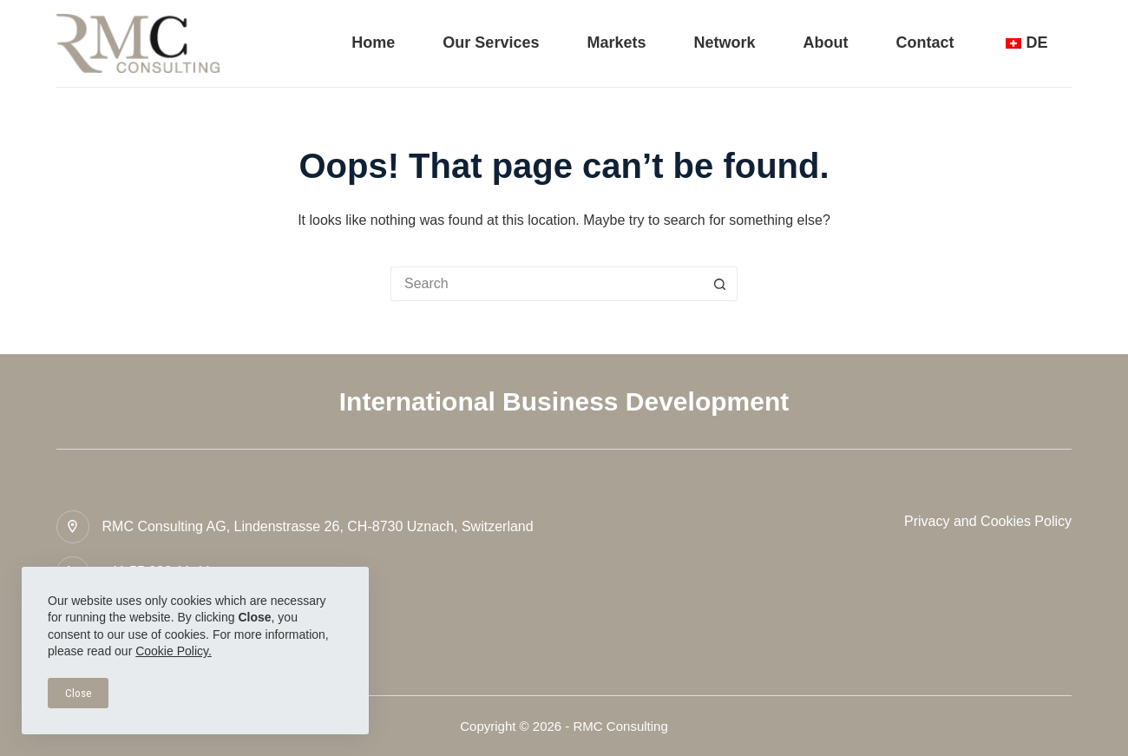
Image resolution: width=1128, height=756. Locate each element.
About (826, 42)
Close (78, 693)
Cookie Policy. (173, 651)
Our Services (491, 42)
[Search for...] (546, 283)
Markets (616, 42)
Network (724, 42)
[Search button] (720, 283)
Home (373, 42)
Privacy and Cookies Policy (988, 521)
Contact (924, 42)
